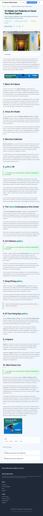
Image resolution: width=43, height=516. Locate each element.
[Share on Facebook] (17, 26)
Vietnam (16, 441)
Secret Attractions (9, 2)
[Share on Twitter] (14, 26)
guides (11, 441)
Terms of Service (6, 498)
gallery (12, 92)
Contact (4, 490)
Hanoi (4, 59)
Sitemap (4, 502)
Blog (8, 6)
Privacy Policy (5, 496)
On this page (7, 54)
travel (6, 441)
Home (4, 6)
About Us (4, 484)
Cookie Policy (5, 500)
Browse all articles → (8, 447)
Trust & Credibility (6, 486)
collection (37, 180)
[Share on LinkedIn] (20, 26)
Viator (35, 172)
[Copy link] (22, 26)
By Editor (6, 23)
